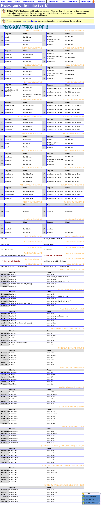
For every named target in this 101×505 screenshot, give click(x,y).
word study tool (28, 1)
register (83, 1)
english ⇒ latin (53, 1)
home (3, 1)
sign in (89, 1)
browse (17, 1)
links (63, 1)
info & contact (73, 1)
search (9, 1)
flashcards (41, 1)
